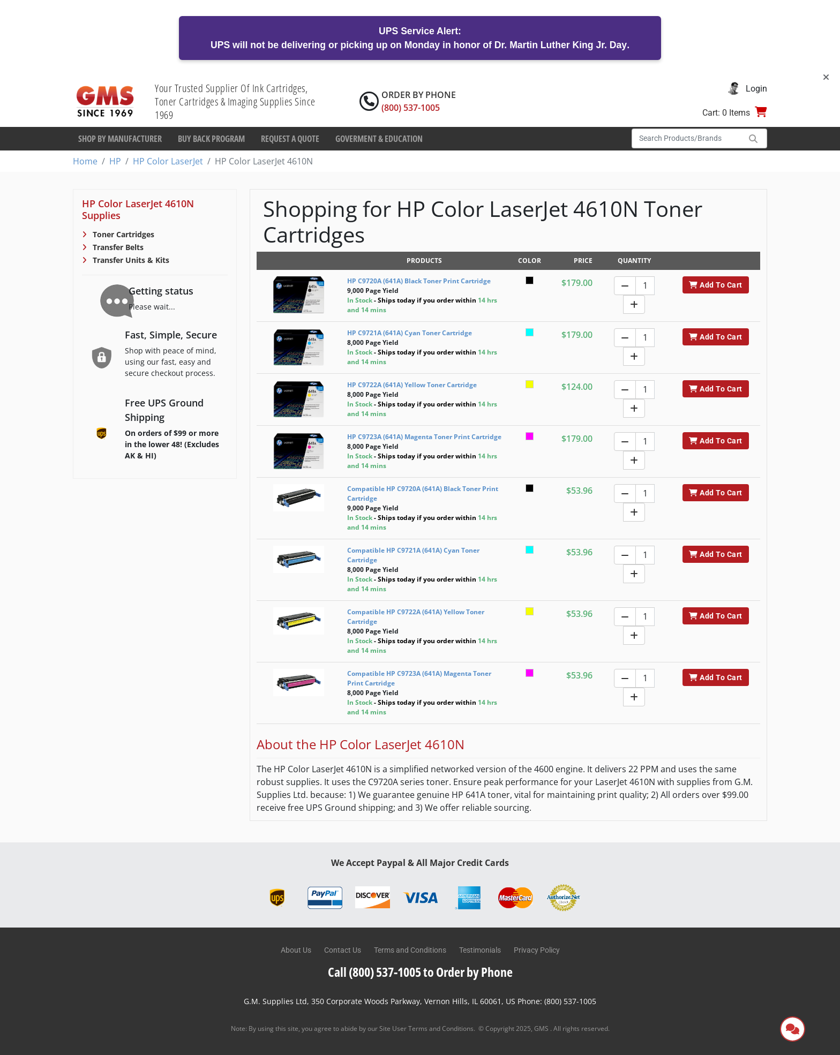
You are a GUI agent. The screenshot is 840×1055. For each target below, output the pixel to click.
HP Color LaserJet (168, 161)
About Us (296, 950)
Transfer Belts (117, 247)
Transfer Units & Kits (130, 260)
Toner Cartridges (122, 234)
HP (115, 161)
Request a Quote (290, 139)
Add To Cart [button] (715, 285)
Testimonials (480, 950)
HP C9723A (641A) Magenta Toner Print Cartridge (424, 436)
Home (85, 161)
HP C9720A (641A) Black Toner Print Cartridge (419, 280)
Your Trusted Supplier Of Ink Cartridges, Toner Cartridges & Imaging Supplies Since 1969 (235, 101)
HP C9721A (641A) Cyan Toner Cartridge (409, 332)
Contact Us (342, 950)
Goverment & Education (379, 139)
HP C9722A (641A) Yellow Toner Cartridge (412, 384)
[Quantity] (645, 285)
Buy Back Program (211, 139)
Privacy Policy (537, 950)
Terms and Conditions (410, 950)
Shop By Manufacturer (120, 139)
